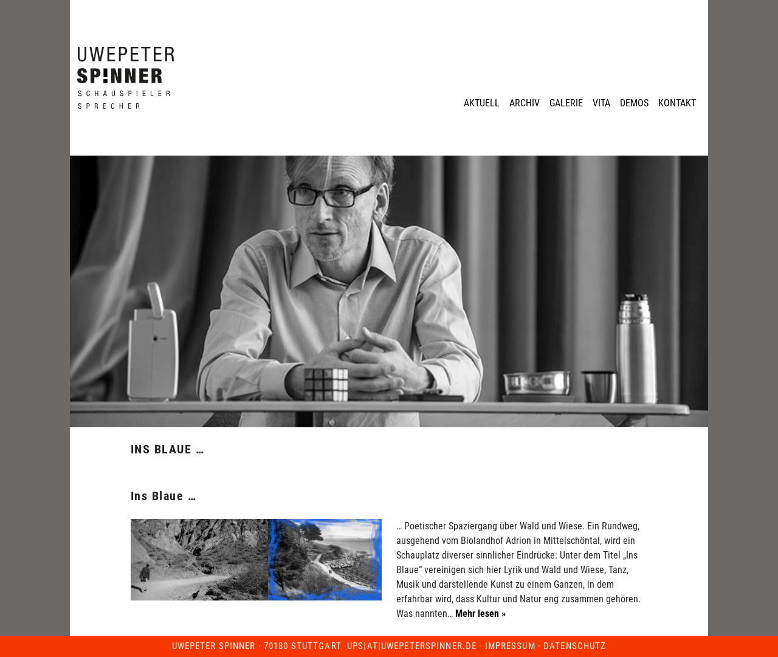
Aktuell (482, 103)
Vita (601, 103)
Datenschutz (574, 646)
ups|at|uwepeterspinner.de (412, 646)
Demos (634, 103)
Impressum (510, 646)
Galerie (566, 103)
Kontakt (677, 103)
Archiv (524, 103)
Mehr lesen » (479, 613)
